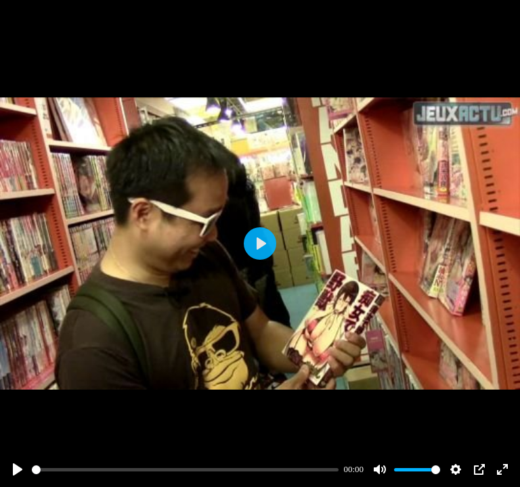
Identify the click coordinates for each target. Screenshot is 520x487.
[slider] (185, 469)
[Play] (17, 469)
